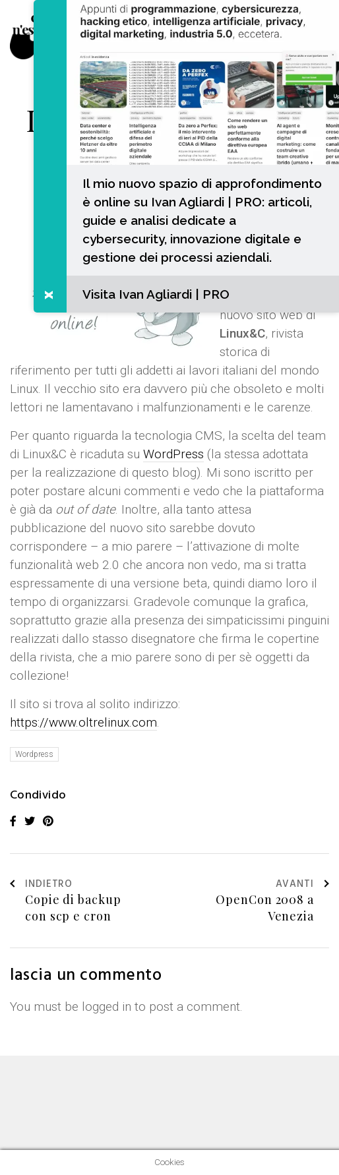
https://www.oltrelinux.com (83, 722)
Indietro (41, 884)
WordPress (173, 454)
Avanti (302, 884)
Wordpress (34, 754)
